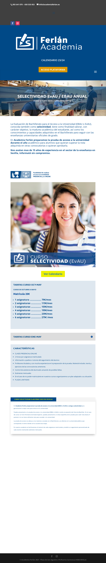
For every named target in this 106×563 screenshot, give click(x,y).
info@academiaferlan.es (49, 4)
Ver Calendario (53, 274)
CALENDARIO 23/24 (53, 60)
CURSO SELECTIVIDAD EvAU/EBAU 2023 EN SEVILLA (33, 399)
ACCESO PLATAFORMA (53, 69)
